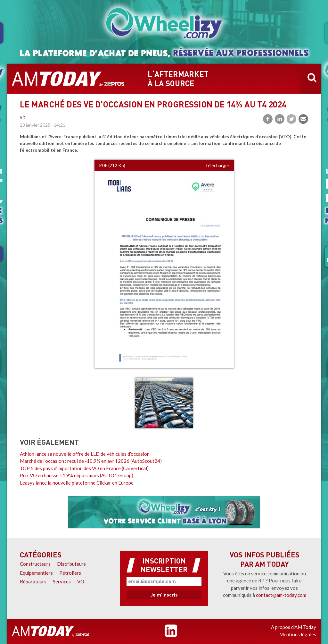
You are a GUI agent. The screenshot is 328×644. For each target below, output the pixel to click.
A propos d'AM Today (293, 627)
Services (62, 581)
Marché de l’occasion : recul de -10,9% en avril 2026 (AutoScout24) (91, 461)
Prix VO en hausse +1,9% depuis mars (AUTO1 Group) (76, 475)
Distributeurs (71, 564)
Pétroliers (70, 573)
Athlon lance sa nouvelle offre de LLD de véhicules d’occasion (85, 454)
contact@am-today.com (281, 595)
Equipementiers (36, 573)
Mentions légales (297, 634)
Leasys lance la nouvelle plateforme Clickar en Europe (77, 483)
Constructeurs (35, 564)
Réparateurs (33, 581)
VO (22, 118)
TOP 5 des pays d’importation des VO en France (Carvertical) (84, 468)
